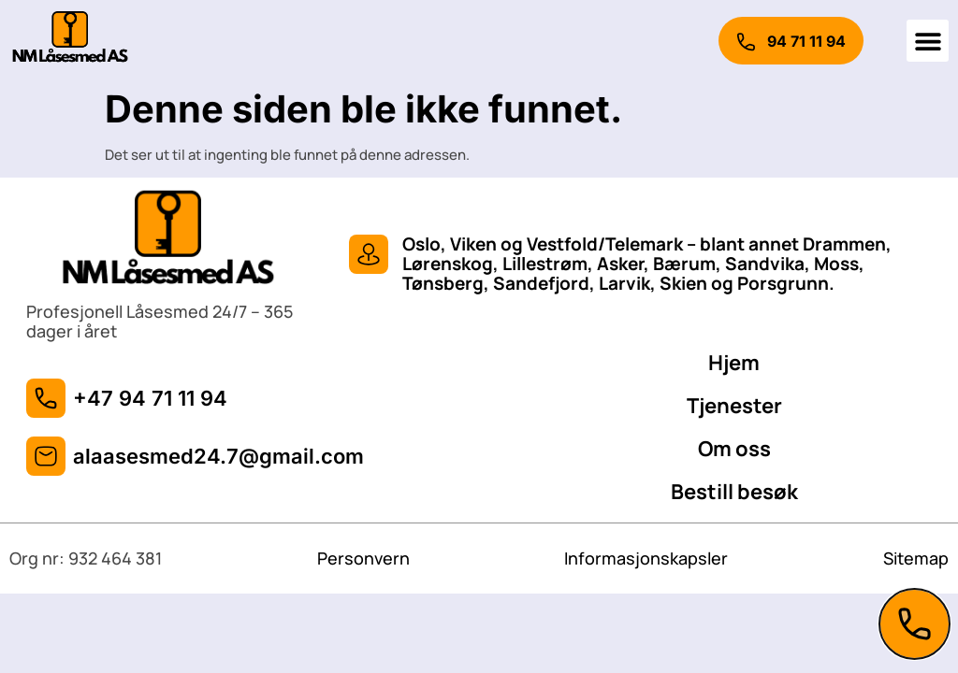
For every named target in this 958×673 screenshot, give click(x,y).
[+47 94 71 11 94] (45, 398)
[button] (928, 41)
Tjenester (734, 406)
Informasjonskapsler (646, 558)
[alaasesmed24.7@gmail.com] (45, 456)
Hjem (734, 363)
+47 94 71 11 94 (150, 398)
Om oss (734, 449)
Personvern (363, 558)
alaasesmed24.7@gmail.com (218, 456)
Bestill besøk (734, 492)
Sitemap (916, 558)
